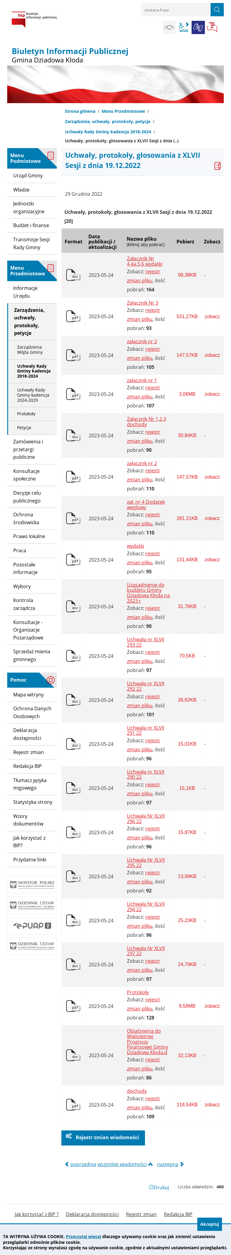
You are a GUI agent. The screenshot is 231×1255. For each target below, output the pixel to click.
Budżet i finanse (31, 225)
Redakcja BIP (27, 766)
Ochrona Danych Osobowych (32, 712)
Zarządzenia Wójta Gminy (30, 349)
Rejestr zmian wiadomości (107, 1137)
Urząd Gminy (28, 175)
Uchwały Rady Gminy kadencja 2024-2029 (33, 395)
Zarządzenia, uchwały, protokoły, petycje (107, 121)
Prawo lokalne (29, 536)
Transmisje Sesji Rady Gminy (31, 243)
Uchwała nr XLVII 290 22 (145, 774)
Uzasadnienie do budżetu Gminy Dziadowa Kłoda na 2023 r (148, 593)
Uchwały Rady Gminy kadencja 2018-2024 (108, 132)
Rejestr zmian (28, 752)
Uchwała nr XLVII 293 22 (145, 642)
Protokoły (138, 992)
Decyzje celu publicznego (27, 497)
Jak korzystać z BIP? (29, 842)
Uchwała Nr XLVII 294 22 (146, 907)
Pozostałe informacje (25, 568)
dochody (137, 1091)
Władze (21, 189)
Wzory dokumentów (28, 820)
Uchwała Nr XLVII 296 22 (146, 818)
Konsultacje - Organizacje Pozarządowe (28, 630)
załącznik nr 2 (142, 341)
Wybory (22, 586)
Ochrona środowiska (26, 518)
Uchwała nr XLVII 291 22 (145, 730)
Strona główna (80, 111)
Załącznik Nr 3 (142, 303)
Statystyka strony (32, 802)
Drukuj (161, 1187)
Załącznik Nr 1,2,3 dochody (146, 422)
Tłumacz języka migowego (30, 784)
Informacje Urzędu (25, 292)
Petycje (24, 427)
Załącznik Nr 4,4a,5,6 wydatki (144, 261)
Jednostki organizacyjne (29, 207)
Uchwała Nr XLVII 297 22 (146, 951)
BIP (212, 27)
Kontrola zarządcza (24, 604)
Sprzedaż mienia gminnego (31, 655)
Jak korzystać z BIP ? (37, 1214)
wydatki (135, 546)
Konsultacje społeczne (26, 475)
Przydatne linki (29, 859)
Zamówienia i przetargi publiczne (28, 449)
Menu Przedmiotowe (123, 111)
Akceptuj (209, 1224)
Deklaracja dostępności (27, 734)
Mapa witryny (28, 694)
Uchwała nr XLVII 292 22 (145, 686)
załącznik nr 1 (142, 380)
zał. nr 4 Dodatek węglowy (146, 504)
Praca (19, 550)
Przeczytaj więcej (83, 1236)
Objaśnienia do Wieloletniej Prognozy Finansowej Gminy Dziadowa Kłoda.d (147, 1041)
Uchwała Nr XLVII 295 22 (146, 862)
